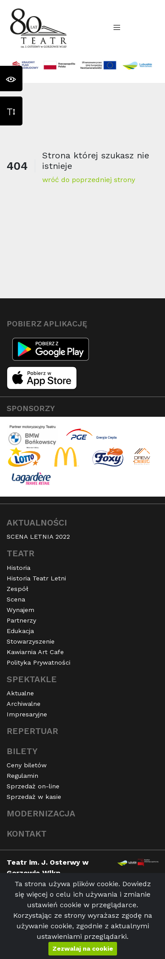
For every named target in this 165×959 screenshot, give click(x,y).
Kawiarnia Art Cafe (35, 651)
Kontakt (27, 834)
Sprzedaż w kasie (34, 796)
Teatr (20, 553)
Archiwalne (23, 703)
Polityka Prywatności (38, 662)
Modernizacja (41, 814)
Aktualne (20, 693)
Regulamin (22, 775)
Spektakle (32, 679)
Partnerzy (21, 620)
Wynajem (20, 609)
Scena (16, 599)
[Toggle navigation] (117, 27)
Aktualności (37, 523)
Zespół (17, 588)
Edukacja (20, 630)
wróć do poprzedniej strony (88, 179)
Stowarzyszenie (31, 641)
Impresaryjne (27, 714)
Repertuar (32, 731)
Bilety (22, 751)
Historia (18, 567)
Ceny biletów (27, 765)
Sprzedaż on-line (33, 786)
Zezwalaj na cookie (82, 948)
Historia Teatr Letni (36, 578)
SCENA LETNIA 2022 (38, 536)
